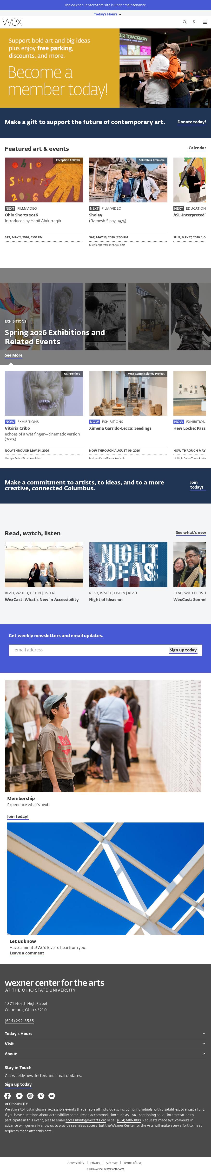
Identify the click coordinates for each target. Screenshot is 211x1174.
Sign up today (18, 1085)
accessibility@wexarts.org (86, 1120)
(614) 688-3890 (129, 1120)
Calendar (197, 148)
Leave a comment (27, 953)
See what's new (191, 533)
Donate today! (192, 122)
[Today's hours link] (105, 14)
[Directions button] (194, 22)
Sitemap (112, 1162)
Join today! (196, 485)
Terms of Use (133, 1162)
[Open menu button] (205, 22)
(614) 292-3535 (19, 1020)
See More (13, 356)
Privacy (95, 1162)
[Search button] (185, 22)
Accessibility (76, 1162)
